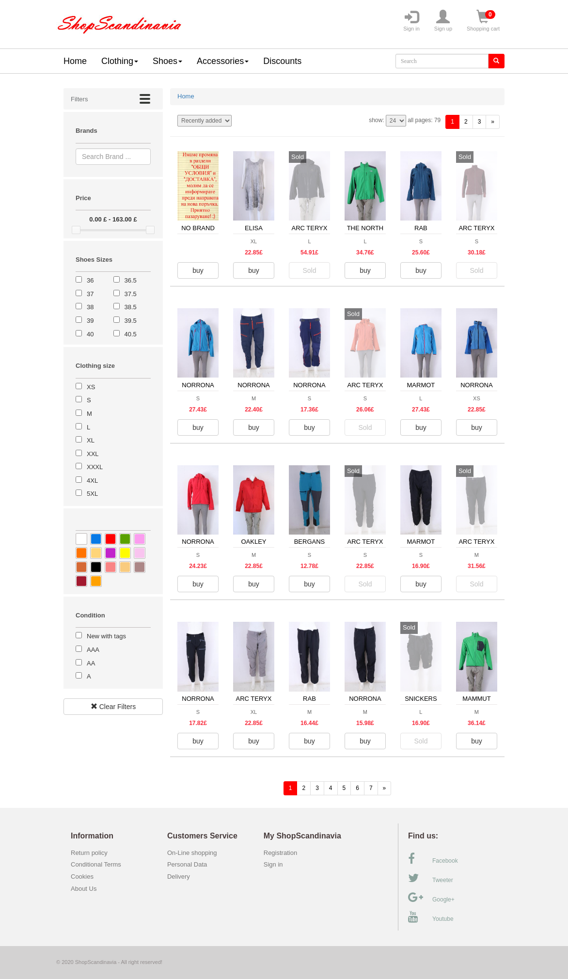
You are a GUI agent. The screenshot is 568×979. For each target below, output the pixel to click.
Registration (280, 852)
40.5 (131, 334)
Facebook (433, 859)
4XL (92, 480)
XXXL (95, 467)
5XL (92, 493)
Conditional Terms (96, 864)
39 (90, 320)
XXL (93, 454)
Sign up (443, 21)
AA (91, 663)
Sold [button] (309, 270)
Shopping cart (483, 21)
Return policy (89, 852)
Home (75, 61)
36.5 (131, 280)
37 (90, 294)
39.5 (131, 320)
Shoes (167, 61)
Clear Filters (113, 707)
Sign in (411, 21)
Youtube (431, 917)
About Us (83, 888)
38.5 (131, 307)
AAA (93, 649)
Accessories (223, 61)
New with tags (106, 636)
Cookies (82, 876)
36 (90, 280)
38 (90, 307)
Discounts (282, 61)
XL (91, 440)
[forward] (493, 122)
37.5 (131, 294)
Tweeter (430, 878)
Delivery (178, 876)
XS (91, 387)
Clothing (119, 61)
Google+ (431, 897)
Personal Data (187, 864)
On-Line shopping (194, 852)
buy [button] (198, 270)
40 (90, 334)
